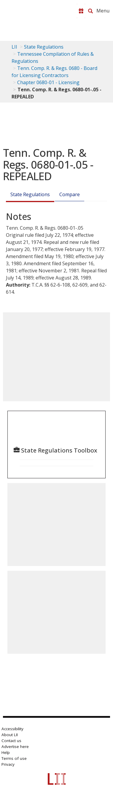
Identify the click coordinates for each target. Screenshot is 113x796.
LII (14, 47)
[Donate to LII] (81, 11)
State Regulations (43, 47)
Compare (69, 194)
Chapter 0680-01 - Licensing (48, 82)
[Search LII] (90, 11)
